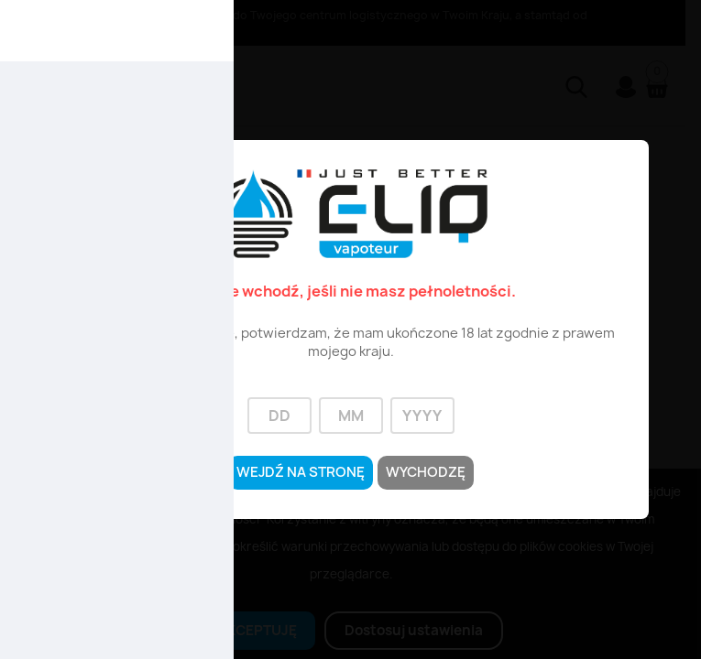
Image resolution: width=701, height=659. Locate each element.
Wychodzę (431, 472)
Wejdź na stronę (296, 472)
